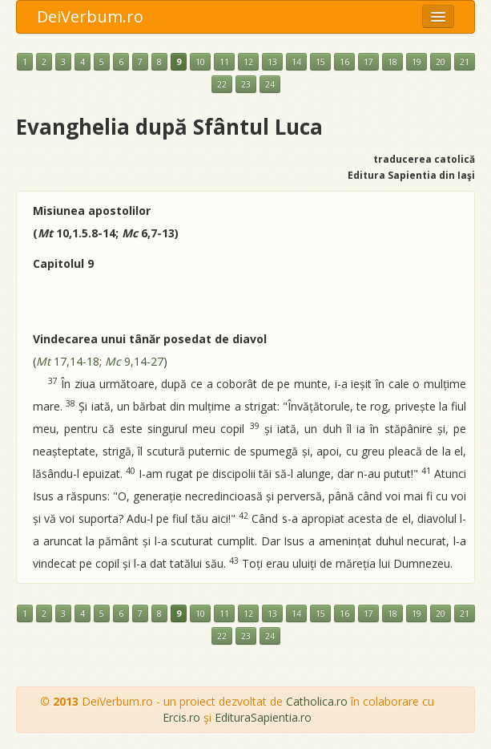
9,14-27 (134, 361)
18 (392, 61)
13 (272, 61)
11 (224, 61)
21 (464, 61)
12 (248, 61)
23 (246, 84)
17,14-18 (67, 361)
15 (320, 61)
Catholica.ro (317, 701)
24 (270, 84)
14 (296, 61)
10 (200, 61)
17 (368, 61)
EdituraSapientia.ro (263, 717)
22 (222, 84)
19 (416, 61)
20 (440, 61)
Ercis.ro (181, 717)
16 (344, 61)
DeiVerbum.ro (90, 16)
